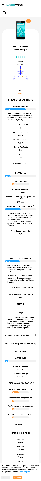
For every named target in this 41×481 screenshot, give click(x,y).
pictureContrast (20, 246)
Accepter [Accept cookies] (17, 478)
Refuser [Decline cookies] (5, 478)
